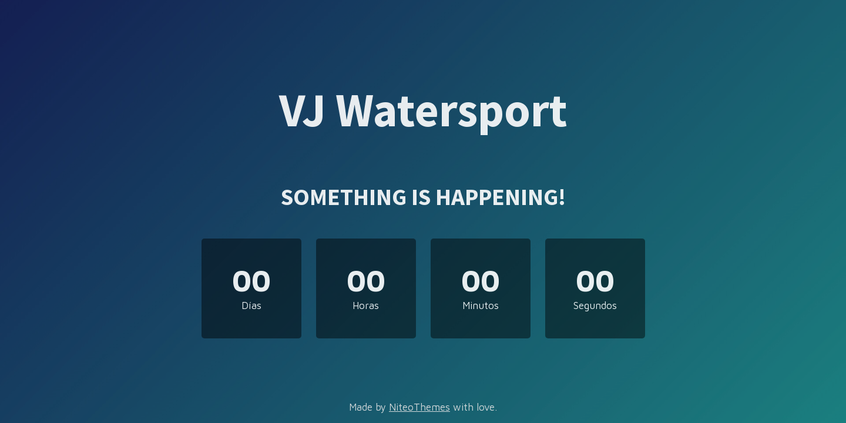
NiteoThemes (419, 407)
